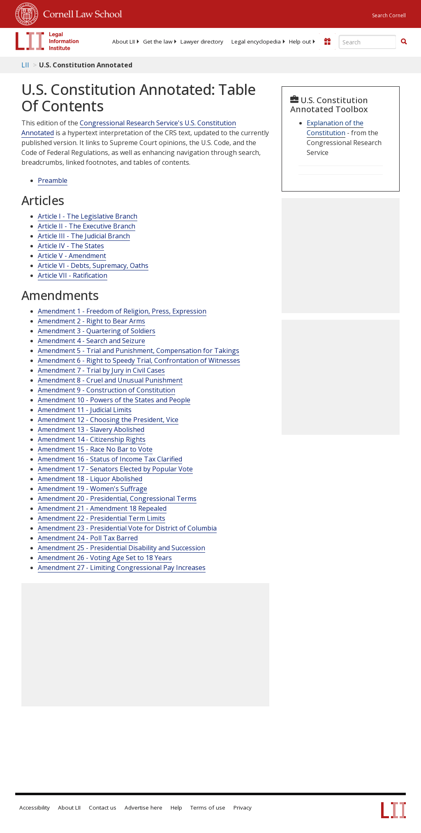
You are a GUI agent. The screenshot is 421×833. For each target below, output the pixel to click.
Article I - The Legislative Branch (87, 216)
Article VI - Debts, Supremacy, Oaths (93, 265)
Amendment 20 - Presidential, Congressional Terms (117, 498)
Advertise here (143, 807)
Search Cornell (389, 15)
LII (25, 64)
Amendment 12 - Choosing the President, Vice (108, 419)
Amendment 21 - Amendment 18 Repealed (102, 508)
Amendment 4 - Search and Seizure (91, 340)
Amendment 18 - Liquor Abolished (90, 478)
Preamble (52, 180)
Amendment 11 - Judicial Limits (85, 409)
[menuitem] (123, 41)
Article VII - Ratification (72, 275)
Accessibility (34, 807)
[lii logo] (47, 41)
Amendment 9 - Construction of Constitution (106, 390)
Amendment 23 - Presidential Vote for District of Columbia (127, 528)
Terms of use (207, 807)
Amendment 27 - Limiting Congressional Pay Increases (122, 567)
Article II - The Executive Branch (86, 226)
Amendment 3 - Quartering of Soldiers (96, 330)
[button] (404, 41)
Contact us (102, 807)
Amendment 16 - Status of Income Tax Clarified (110, 459)
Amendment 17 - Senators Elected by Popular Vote (115, 468)
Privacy (243, 807)
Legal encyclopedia (256, 41)
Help (176, 807)
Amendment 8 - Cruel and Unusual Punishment (110, 380)
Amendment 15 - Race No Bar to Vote (95, 449)
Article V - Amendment (72, 255)
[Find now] (404, 41)
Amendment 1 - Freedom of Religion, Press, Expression (122, 311)
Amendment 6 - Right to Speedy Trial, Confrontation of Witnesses (139, 360)
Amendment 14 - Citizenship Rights (92, 439)
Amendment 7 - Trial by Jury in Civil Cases (101, 370)
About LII (123, 41)
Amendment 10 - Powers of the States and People (114, 399)
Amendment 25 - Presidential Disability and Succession (121, 547)
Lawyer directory (201, 41)
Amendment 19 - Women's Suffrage (92, 488)
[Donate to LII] (327, 41)
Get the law (157, 41)
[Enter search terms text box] (367, 42)
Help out (300, 41)
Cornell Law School (80, 12)
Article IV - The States (71, 245)
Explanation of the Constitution (335, 127)
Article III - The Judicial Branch (84, 235)
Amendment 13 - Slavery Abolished (91, 429)
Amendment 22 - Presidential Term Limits (101, 518)
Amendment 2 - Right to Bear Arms (91, 320)
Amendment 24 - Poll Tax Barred (88, 537)
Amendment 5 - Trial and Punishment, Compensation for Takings (138, 350)
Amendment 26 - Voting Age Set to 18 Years (105, 557)
